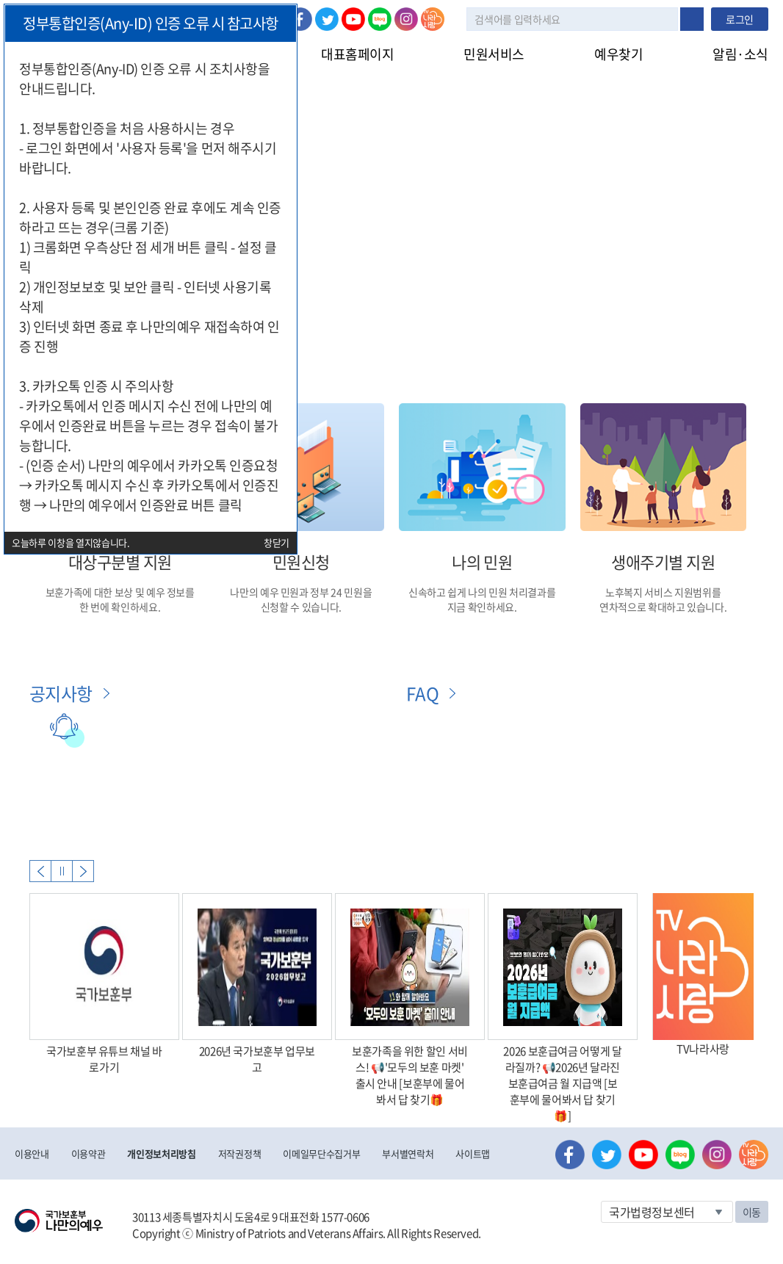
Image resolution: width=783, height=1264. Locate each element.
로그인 (740, 19)
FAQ (422, 693)
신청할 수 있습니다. (301, 606)
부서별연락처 (407, 1153)
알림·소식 (740, 54)
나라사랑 (432, 19)
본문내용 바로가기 (0, 0)
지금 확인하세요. (482, 606)
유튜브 (353, 19)
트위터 (327, 19)
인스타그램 (406, 19)
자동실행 (62, 871)
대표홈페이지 (357, 54)
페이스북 (300, 19)
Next (83, 871)
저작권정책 (239, 1153)
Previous (40, 871)
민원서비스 (493, 54)
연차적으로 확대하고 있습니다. (662, 606)
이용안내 (32, 1153)
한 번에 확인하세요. (119, 606)
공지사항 (61, 693)
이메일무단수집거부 (321, 1153)
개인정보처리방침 (161, 1153)
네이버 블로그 (380, 19)
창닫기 (276, 542)
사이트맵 (472, 1153)
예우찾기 (618, 54)
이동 (752, 1212)
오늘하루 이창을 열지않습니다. (71, 542)
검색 (692, 19)
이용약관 (88, 1153)
